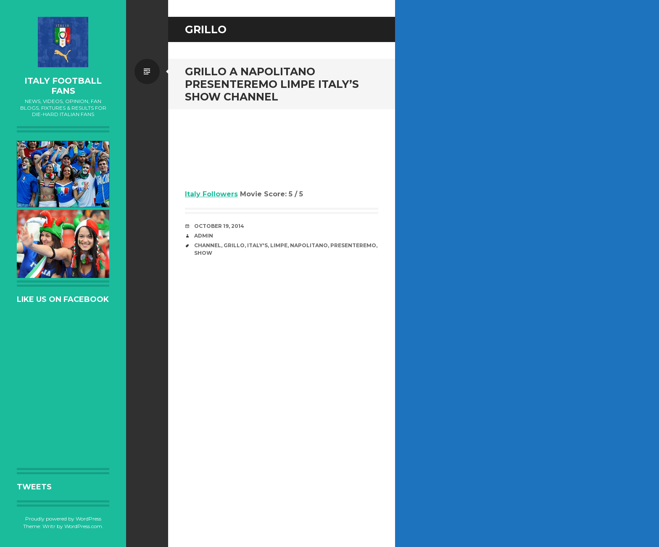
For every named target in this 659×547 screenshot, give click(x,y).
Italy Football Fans (63, 86)
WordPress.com (83, 526)
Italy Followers (211, 194)
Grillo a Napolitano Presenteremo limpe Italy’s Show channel (272, 84)
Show (203, 253)
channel (207, 245)
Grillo (234, 245)
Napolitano (309, 245)
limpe (278, 245)
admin (203, 236)
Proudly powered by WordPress (63, 518)
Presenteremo (353, 245)
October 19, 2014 (219, 226)
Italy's (257, 245)
